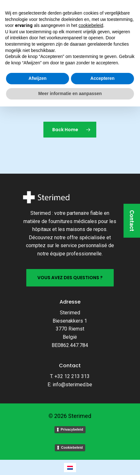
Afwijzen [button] (38, 447)
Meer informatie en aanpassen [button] (70, 462)
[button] (12, 13)
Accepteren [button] (102, 447)
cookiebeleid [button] (91, 394)
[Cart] (124, 12)
